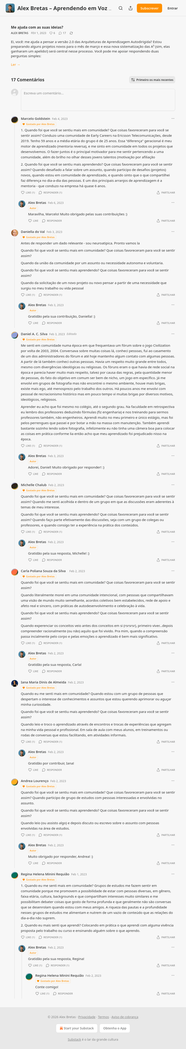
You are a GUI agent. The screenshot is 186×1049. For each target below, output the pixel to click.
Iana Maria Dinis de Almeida (43, 682)
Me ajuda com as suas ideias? (37, 27)
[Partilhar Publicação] (130, 8)
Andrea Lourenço (35, 780)
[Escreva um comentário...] (98, 100)
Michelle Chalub (34, 484)
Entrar (173, 8)
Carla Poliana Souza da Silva (43, 571)
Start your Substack (76, 1028)
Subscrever (149, 8)
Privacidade (86, 1017)
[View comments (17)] (62, 33)
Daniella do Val (33, 231)
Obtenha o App (114, 1028)
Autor (33, 208)
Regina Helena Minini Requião (45, 874)
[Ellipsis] (173, 118)
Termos (103, 1017)
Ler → (15, 64)
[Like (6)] (52, 33)
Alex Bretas (19, 33)
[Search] (120, 8)
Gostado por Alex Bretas (38, 124)
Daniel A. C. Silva (34, 334)
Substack (74, 1039)
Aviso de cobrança (124, 1017)
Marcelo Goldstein (35, 118)
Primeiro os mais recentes (152, 80)
